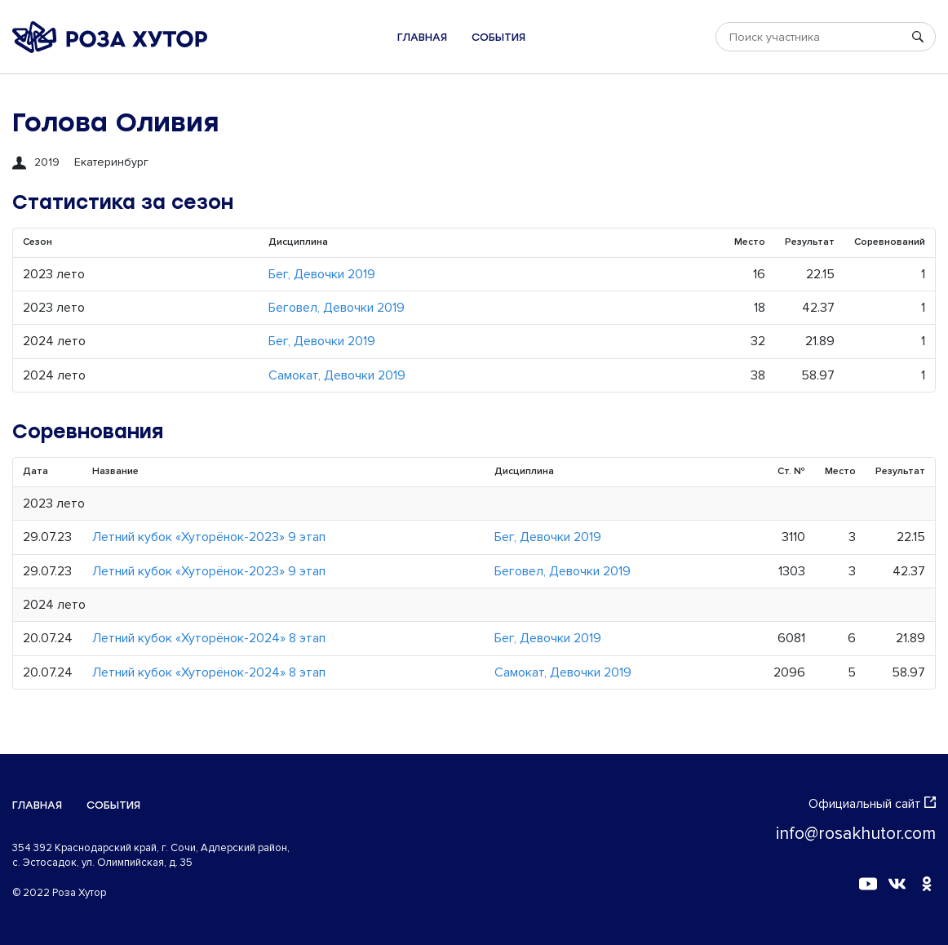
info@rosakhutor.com (856, 833)
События (498, 37)
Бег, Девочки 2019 (321, 274)
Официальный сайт (872, 804)
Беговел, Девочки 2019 (336, 307)
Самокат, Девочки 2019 (336, 375)
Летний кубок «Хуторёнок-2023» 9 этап (209, 537)
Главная (422, 37)
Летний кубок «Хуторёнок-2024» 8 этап (209, 638)
